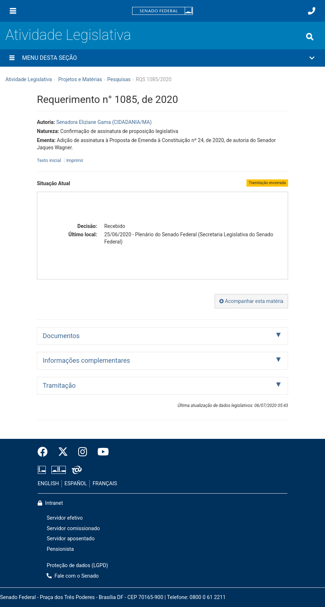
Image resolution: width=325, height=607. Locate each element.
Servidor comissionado (73, 528)
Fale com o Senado (73, 576)
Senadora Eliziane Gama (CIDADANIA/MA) (104, 122)
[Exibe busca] (310, 36)
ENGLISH (48, 484)
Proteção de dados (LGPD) (77, 565)
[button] (162, 58)
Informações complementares (86, 360)
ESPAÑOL (75, 484)
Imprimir (74, 160)
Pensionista (60, 549)
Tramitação (59, 385)
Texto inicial (49, 160)
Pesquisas (119, 79)
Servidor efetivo (65, 518)
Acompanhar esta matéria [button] (251, 301)
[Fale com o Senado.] (311, 11)
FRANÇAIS (105, 484)
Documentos (61, 336)
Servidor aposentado (70, 539)
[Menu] (13, 11)
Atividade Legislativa (68, 34)
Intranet (50, 503)
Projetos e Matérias (80, 79)
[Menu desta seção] (12, 58)
